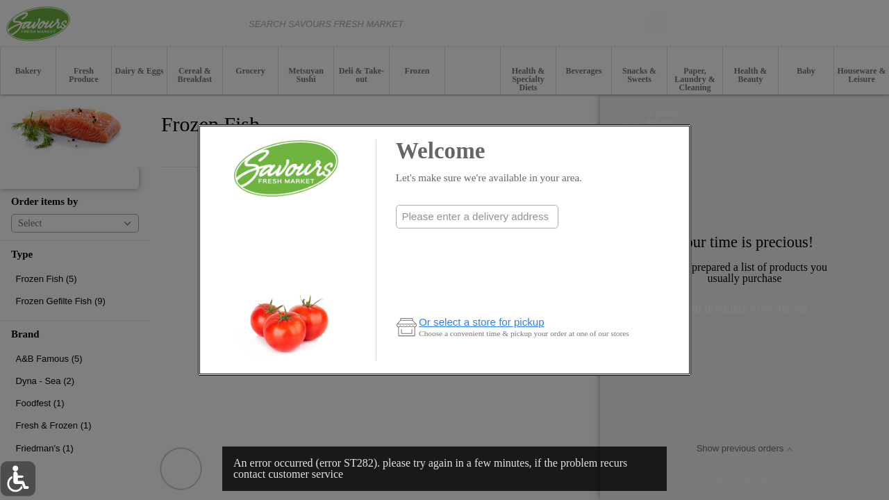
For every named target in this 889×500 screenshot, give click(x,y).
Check (476, 244)
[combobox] (477, 216)
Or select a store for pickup (482, 322)
